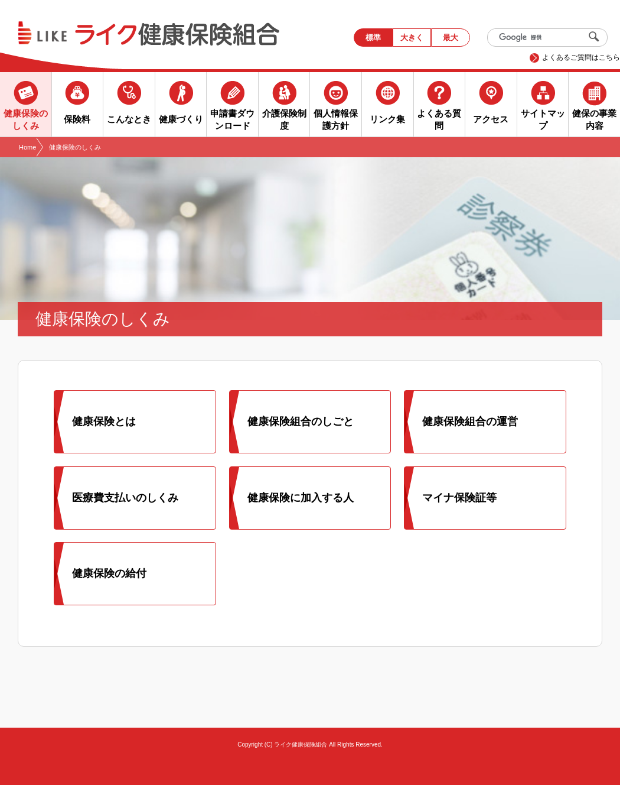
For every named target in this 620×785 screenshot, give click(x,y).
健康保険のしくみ (75, 147)
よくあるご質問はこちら (581, 57)
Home (27, 147)
